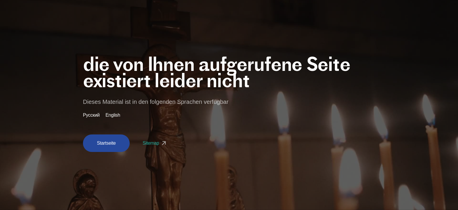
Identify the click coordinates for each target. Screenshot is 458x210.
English (112, 115)
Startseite (106, 143)
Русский (91, 115)
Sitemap (155, 143)
